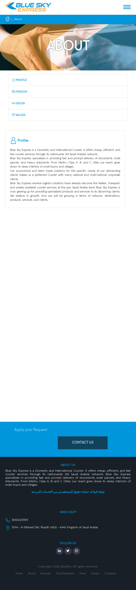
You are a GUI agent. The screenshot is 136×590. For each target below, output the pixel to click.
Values (18, 115)
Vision (18, 103)
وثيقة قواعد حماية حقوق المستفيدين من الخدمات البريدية (67, 492)
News (82, 573)
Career (95, 573)
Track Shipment (65, 573)
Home (19, 573)
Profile (19, 80)
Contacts (110, 573)
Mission (19, 92)
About (31, 573)
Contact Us (92, 443)
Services (45, 573)
